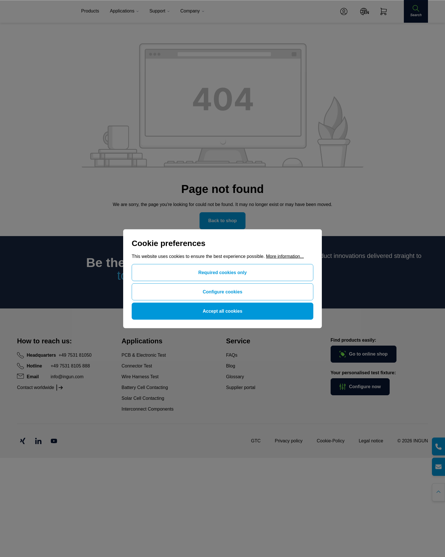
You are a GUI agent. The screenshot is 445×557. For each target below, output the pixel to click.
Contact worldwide (35, 387)
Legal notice (371, 440)
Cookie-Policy (331, 440)
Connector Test (136, 365)
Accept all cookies (222, 310)
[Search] (416, 11)
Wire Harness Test (139, 376)
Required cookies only (222, 272)
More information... (285, 256)
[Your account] (343, 11)
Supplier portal (240, 387)
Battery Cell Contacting (144, 387)
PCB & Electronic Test (143, 355)
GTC (256, 440)
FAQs (232, 355)
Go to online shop (363, 354)
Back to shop (222, 220)
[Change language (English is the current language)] (363, 11)
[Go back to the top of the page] (438, 492)
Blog (230, 365)
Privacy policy (289, 440)
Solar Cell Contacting (142, 398)
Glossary (235, 376)
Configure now (360, 387)
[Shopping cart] (383, 11)
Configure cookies (222, 291)
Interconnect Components (147, 409)
